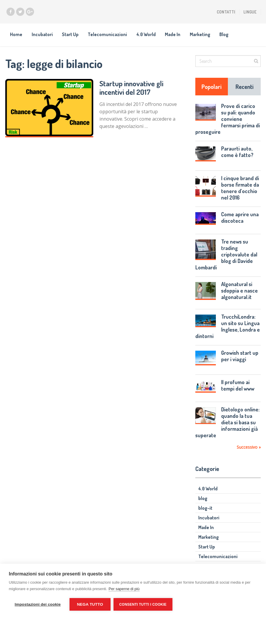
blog (202, 499)
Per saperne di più (124, 589)
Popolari (211, 87)
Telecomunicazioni (108, 35)
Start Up (71, 35)
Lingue (250, 11)
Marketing (202, 35)
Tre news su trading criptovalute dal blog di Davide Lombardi (226, 255)
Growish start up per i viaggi (239, 356)
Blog (227, 35)
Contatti (226, 11)
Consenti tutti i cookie (143, 604)
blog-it (205, 508)
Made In (175, 35)
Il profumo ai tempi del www (237, 385)
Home (16, 35)
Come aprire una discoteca (240, 218)
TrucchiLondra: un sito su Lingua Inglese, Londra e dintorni (227, 327)
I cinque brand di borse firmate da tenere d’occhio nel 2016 (240, 188)
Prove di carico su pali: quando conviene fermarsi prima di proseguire (227, 119)
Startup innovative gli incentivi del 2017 (131, 88)
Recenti (244, 87)
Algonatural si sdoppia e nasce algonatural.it (239, 291)
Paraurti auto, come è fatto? (237, 152)
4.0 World (147, 35)
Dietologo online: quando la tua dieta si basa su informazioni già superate (227, 423)
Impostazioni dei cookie (38, 604)
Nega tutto (90, 604)
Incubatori (42, 35)
